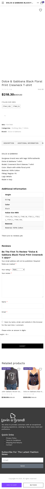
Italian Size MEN (9, 102)
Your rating (6, 270)
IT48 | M (23, 217)
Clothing (15, 128)
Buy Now (33, 485)
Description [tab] (9, 143)
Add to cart (12, 485)
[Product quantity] (5, 115)
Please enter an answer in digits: (14, 330)
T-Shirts (25, 128)
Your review (7, 273)
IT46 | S (16, 217)
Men (20, 128)
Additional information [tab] (28, 143)
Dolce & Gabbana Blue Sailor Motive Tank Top (33, 391)
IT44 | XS (8, 217)
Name (5, 302)
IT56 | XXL (18, 220)
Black (7, 209)
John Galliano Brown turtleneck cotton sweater (12, 391)
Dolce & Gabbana (14, 131)
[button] (41, 3)
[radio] (6, 106)
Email (4, 312)
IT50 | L (31, 217)
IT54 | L (10, 220)
